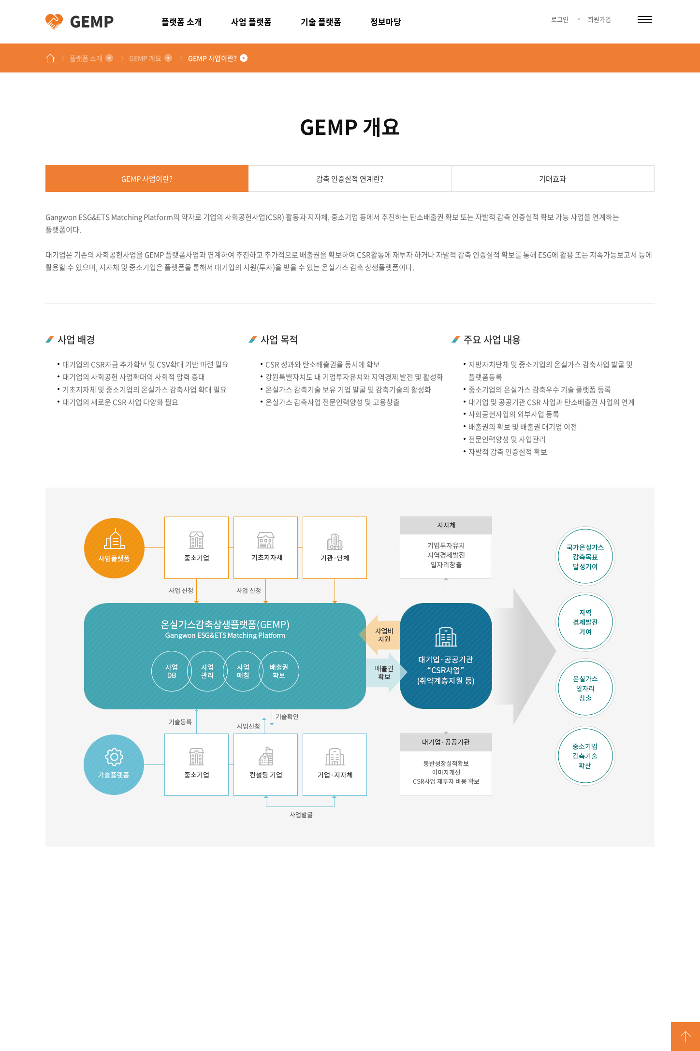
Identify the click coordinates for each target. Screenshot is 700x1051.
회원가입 (599, 19)
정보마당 (385, 21)
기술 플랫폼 (321, 21)
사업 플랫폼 (251, 21)
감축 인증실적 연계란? (349, 178)
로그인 (560, 19)
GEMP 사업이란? (212, 58)
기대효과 (552, 178)
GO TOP (685, 1036)
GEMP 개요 (145, 58)
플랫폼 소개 (181, 21)
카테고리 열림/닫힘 (645, 19)
